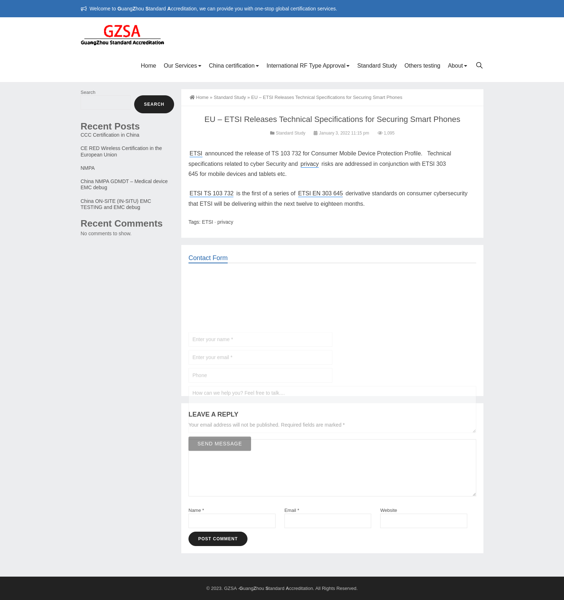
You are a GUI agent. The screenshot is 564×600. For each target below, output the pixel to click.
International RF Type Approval (306, 66)
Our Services (180, 66)
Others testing (423, 66)
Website (388, 510)
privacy (310, 164)
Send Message (219, 492)
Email (292, 510)
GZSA (230, 588)
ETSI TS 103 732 (211, 193)
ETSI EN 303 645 (320, 193)
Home (148, 66)
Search (88, 92)
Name (196, 510)
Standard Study (377, 66)
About (455, 66)
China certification (232, 66)
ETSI (196, 153)
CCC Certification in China (110, 135)
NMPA (88, 168)
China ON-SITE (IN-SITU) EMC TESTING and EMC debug (116, 204)
